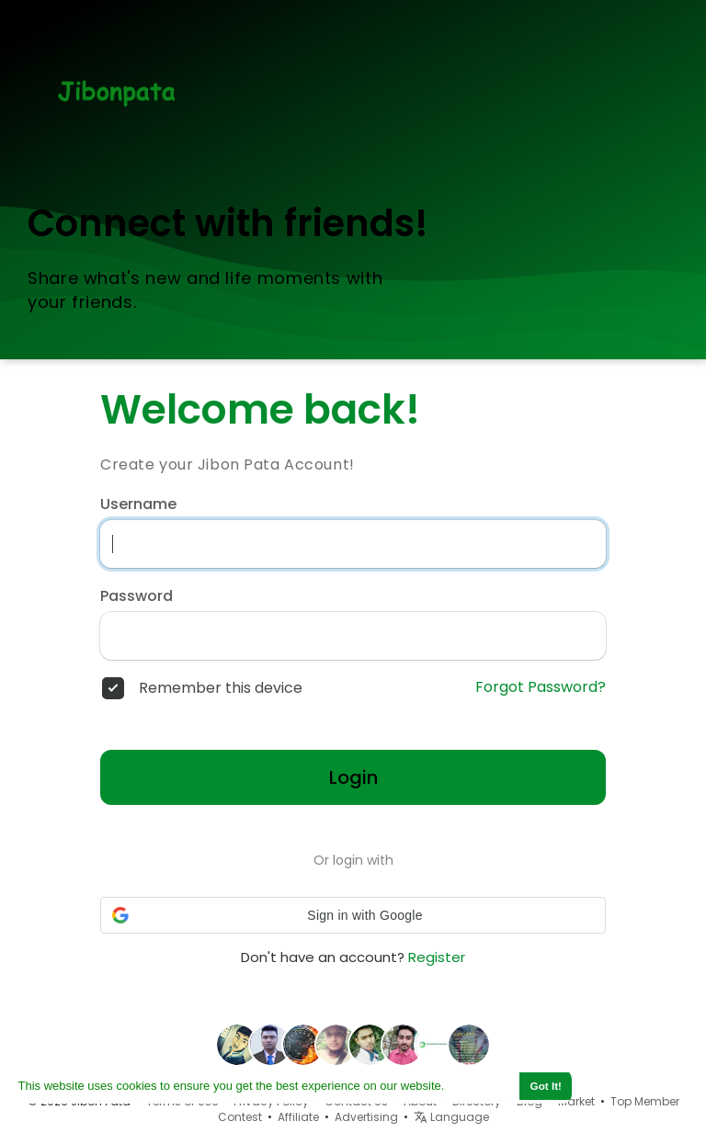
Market (576, 1101)
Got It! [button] (546, 1086)
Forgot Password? (540, 687)
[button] (353, 915)
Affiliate (298, 1117)
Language (451, 1117)
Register (436, 957)
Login (353, 777)
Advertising (366, 1117)
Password (136, 596)
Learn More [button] (480, 1086)
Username (138, 504)
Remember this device (220, 688)
